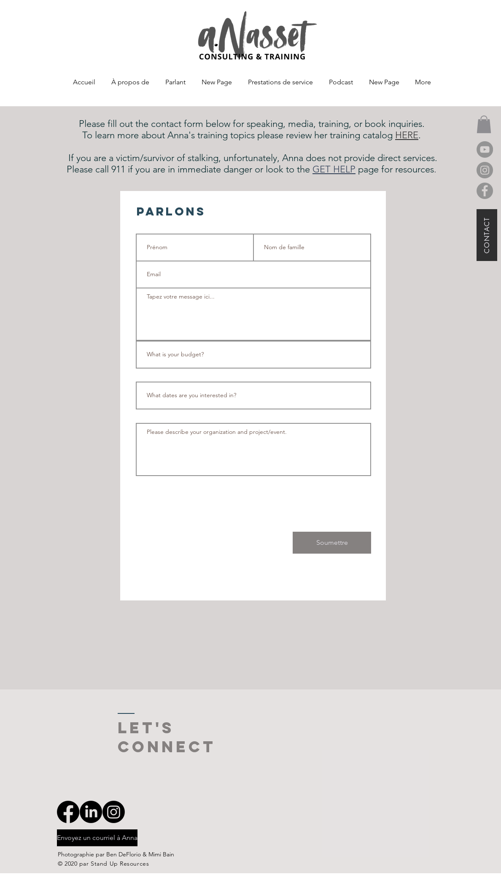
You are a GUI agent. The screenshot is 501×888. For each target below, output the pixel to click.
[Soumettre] (332, 543)
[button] (484, 124)
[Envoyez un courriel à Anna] (97, 837)
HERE (406, 135)
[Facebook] (485, 191)
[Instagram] (485, 170)
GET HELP (334, 169)
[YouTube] (485, 149)
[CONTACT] (487, 235)
